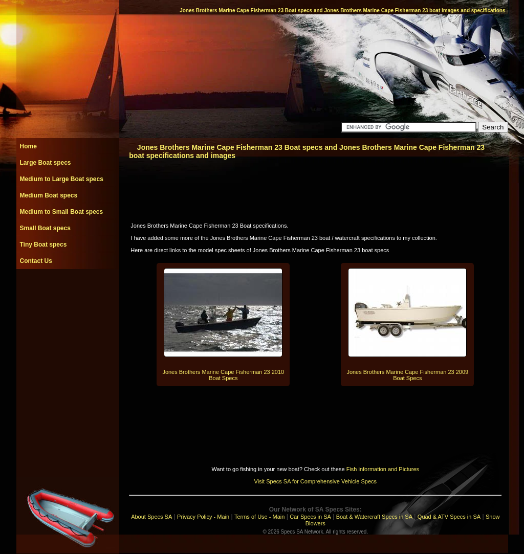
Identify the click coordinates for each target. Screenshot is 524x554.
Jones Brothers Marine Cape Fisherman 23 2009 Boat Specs (407, 375)
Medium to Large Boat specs (61, 179)
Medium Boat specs (49, 195)
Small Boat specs (45, 228)
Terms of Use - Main (259, 517)
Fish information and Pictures (382, 469)
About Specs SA (151, 517)
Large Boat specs (45, 162)
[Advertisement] (67, 292)
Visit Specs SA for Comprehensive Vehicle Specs (315, 481)
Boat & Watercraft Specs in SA (374, 517)
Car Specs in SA (310, 517)
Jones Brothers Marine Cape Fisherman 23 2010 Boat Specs (223, 375)
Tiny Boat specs (43, 244)
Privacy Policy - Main (203, 517)
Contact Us (36, 260)
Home (28, 146)
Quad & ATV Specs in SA (449, 517)
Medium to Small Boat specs (61, 211)
